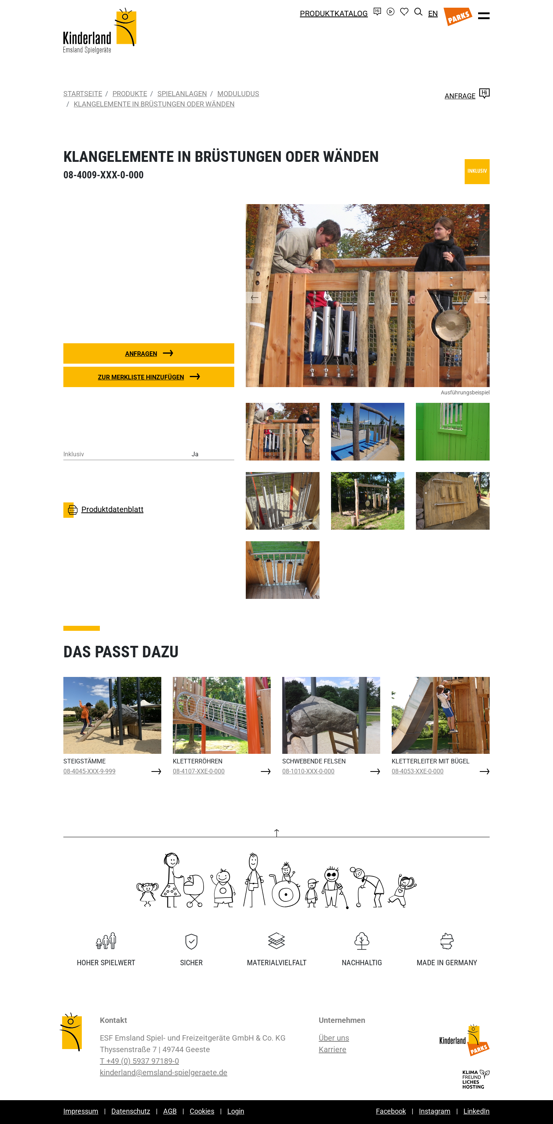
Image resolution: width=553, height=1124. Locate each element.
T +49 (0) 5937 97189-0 (139, 1061)
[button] (261, 295)
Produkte (130, 94)
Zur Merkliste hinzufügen (141, 377)
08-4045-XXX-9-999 (89, 771)
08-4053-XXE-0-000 (418, 771)
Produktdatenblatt (103, 510)
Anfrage (467, 96)
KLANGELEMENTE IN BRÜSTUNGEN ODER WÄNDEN (154, 104)
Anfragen (141, 353)
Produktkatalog (334, 13)
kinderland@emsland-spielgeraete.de (163, 1072)
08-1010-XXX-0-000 (308, 771)
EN (433, 13)
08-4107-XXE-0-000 (199, 771)
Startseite (82, 94)
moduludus (238, 94)
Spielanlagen (182, 94)
